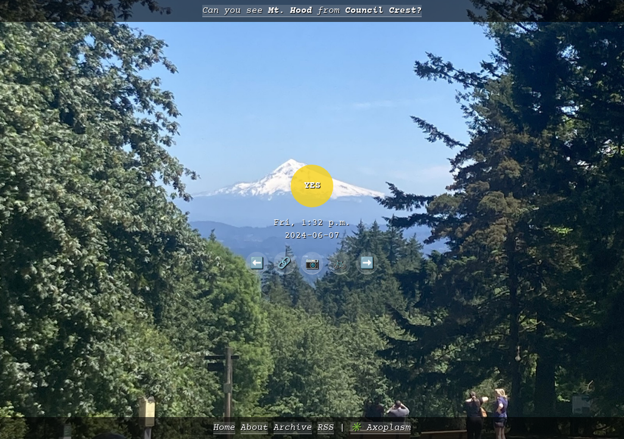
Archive (293, 428)
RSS (325, 428)
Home (224, 428)
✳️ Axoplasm (380, 428)
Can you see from (312, 10)
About (254, 428)
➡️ (367, 263)
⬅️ (257, 263)
